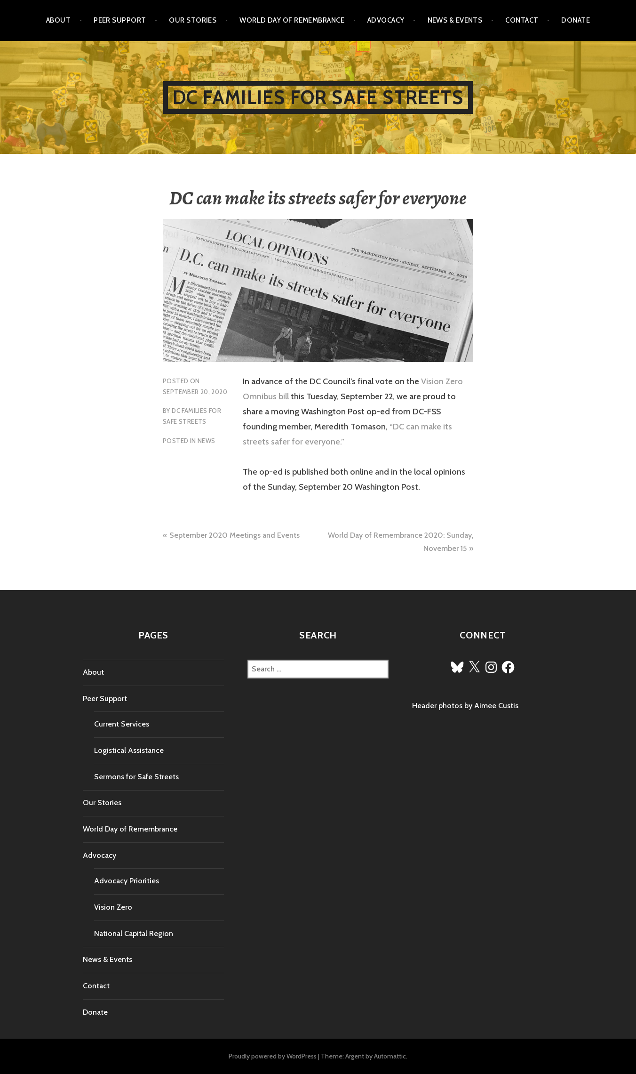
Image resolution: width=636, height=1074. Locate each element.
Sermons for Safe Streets (136, 776)
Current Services (121, 723)
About (58, 20)
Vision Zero (113, 907)
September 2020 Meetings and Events (234, 535)
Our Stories (192, 20)
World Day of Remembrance (291, 20)
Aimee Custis (496, 705)
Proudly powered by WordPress (273, 1056)
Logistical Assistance (129, 750)
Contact (521, 20)
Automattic (390, 1056)
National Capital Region (133, 933)
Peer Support (120, 20)
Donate (575, 20)
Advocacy (386, 20)
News (206, 440)
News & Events (455, 20)
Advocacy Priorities (126, 880)
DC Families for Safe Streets (318, 97)
